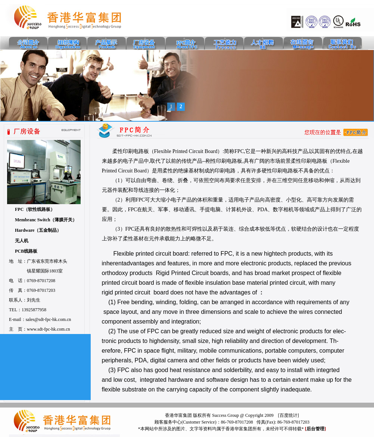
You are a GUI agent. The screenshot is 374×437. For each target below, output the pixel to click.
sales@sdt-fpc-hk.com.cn (48, 319)
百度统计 (288, 415)
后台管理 (315, 428)
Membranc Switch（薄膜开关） (46, 219)
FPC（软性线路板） (35, 209)
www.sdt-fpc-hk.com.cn (48, 329)
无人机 (21, 240)
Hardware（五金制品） (38, 230)
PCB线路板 (26, 251)
